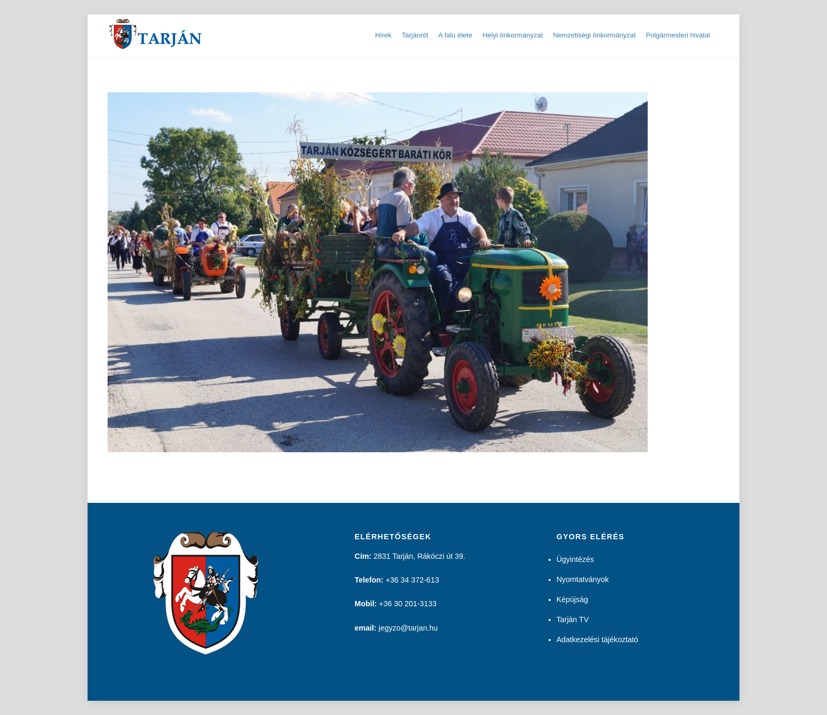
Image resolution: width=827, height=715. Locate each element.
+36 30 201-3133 (408, 603)
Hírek (383, 35)
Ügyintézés (575, 559)
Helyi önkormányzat (513, 35)
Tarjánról (415, 35)
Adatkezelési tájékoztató (597, 639)
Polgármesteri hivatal (678, 35)
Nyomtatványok (582, 579)
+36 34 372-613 (412, 580)
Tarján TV (572, 619)
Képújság (572, 599)
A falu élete (455, 35)
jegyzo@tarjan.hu (408, 628)
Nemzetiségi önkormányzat (594, 35)
